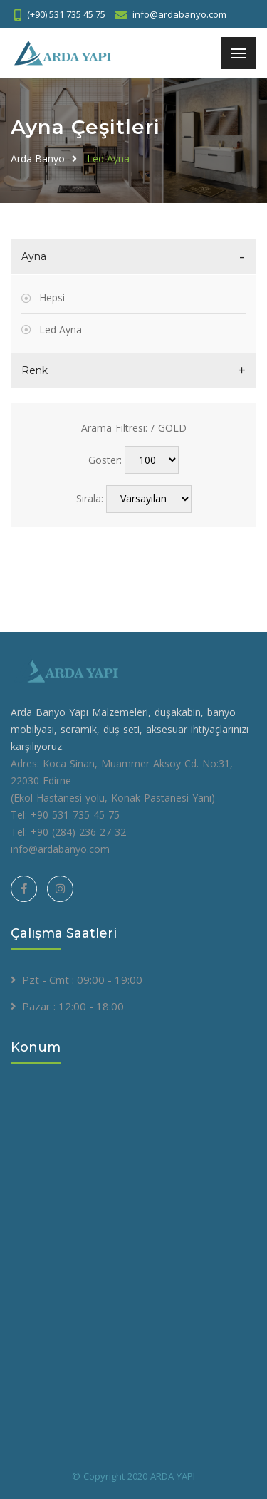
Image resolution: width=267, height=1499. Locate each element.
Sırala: (89, 498)
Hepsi (52, 297)
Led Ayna (108, 158)
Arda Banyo (38, 158)
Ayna (33, 256)
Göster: (105, 460)
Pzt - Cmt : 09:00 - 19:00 (82, 979)
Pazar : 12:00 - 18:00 (73, 1006)
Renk (34, 370)
